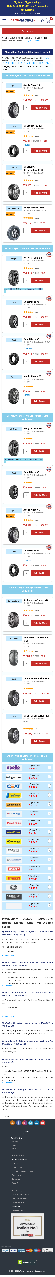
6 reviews (36, 136)
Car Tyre (26, 90)
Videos (14, 1152)
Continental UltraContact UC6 (33, 168)
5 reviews (36, 218)
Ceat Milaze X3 (31, 339)
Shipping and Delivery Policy (22, 1171)
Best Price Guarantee (19, 1199)
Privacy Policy (17, 1167)
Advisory (15, 1142)
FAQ (13, 1187)
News (14, 1148)
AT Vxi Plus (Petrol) (12, 63)
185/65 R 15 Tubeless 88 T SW (36, 342)
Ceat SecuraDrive (32, 126)
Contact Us (16, 1179)
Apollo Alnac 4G (31, 85)
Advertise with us (18, 1202)
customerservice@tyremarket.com (23, 1134)
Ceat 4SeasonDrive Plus (36, 678)
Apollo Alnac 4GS (32, 376)
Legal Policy (16, 1163)
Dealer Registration (19, 1210)
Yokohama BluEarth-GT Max (35, 639)
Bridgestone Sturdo (33, 207)
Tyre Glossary (17, 1191)
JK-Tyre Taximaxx (32, 258)
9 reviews (36, 268)
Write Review (29, 348)
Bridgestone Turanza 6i (35, 600)
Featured (15, 1145)
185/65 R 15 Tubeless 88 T (34, 305)
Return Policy (17, 1175)
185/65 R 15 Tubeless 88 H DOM (34, 720)
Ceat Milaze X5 (31, 301)
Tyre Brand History (19, 1155)
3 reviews (36, 95)
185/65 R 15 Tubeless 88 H (34, 88)
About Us (15, 1183)
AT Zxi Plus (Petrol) (33, 63)
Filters (27, 31)
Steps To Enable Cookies (20, 1195)
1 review (35, 312)
